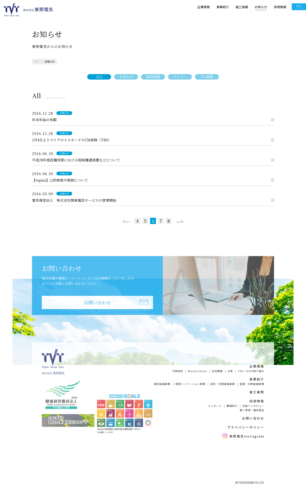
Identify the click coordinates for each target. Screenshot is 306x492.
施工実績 (242, 6)
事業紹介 (222, 6)
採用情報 (280, 6)
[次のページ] (179, 221)
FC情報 (207, 76)
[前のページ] (126, 221)
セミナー (180, 76)
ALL (99, 76)
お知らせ (261, 6)
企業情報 (203, 6)
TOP (36, 61)
